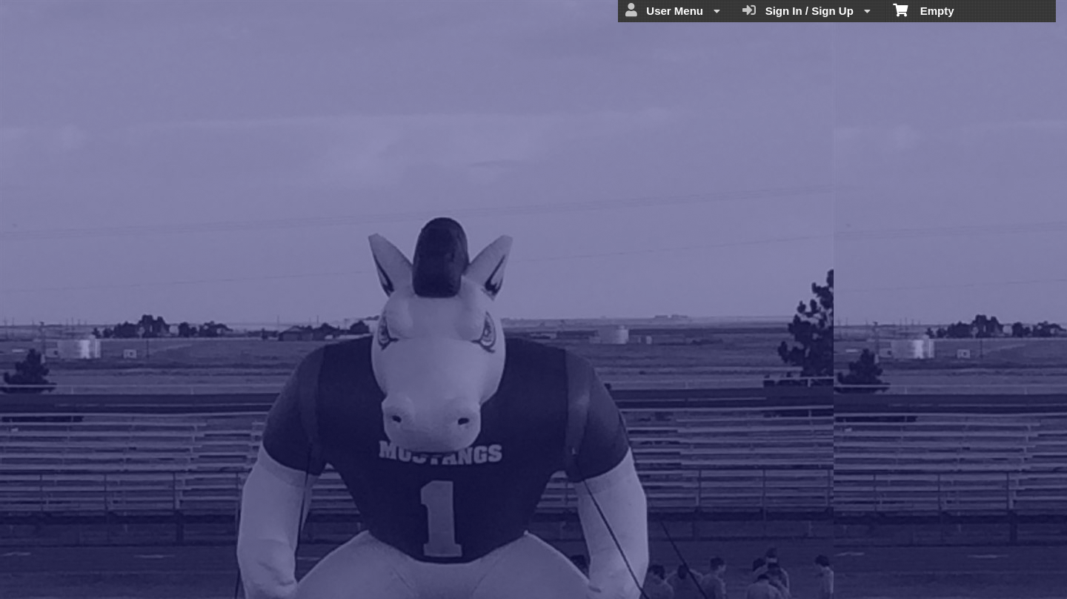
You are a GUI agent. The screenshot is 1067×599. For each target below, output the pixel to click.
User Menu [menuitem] (672, 10)
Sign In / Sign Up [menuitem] (806, 10)
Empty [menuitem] (923, 9)
